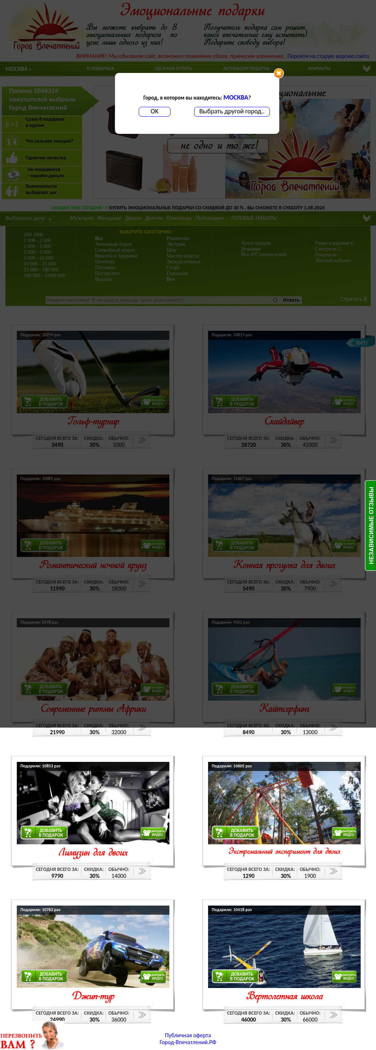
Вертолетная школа (284, 997)
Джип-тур (93, 997)
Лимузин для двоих (92, 853)
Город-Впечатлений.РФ (188, 1042)
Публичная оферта (188, 1035)
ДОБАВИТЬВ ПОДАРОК (51, 832)
